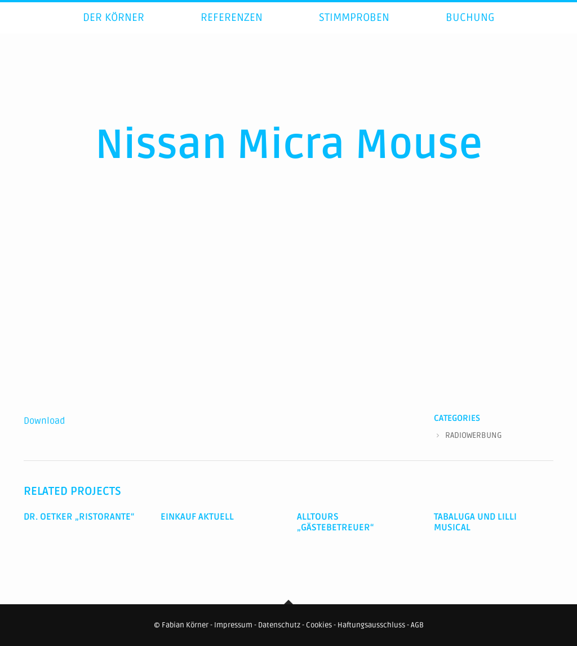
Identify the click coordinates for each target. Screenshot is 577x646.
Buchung (470, 30)
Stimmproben (354, 30)
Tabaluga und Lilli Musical (475, 522)
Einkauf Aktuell (197, 516)
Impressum (233, 625)
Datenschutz (279, 625)
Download (44, 421)
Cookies (319, 625)
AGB (417, 625)
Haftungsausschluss (371, 625)
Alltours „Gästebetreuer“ (335, 522)
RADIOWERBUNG (473, 435)
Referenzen (232, 30)
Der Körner (113, 30)
